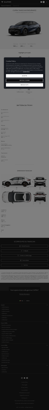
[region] (24, 73)
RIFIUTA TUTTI (24, 84)
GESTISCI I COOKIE (24, 80)
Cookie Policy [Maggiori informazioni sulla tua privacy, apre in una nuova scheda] (26, 71)
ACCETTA (24, 75)
